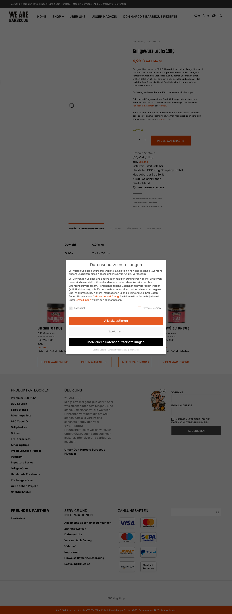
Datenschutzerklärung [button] (118, 348)
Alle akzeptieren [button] (116, 319)
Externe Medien (149, 306)
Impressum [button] (134, 348)
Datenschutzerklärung (106, 295)
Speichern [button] (116, 330)
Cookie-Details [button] (99, 348)
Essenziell (77, 306)
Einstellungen (83, 298)
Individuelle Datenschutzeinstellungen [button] (116, 341)
